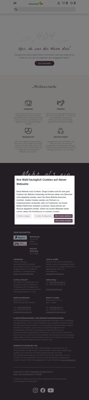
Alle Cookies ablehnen (63, 216)
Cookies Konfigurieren (43, 216)
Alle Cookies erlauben (63, 221)
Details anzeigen (24, 216)
